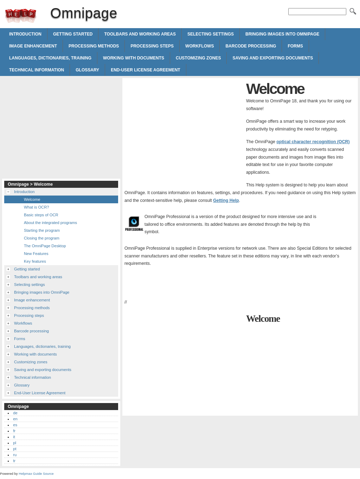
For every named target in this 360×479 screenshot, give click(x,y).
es (15, 425)
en (15, 419)
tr (14, 461)
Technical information (36, 70)
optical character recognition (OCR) (312, 141)
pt (14, 449)
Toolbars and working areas (140, 34)
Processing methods (94, 46)
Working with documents (133, 58)
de (15, 413)
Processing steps (152, 46)
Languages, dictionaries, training (50, 58)
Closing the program (41, 238)
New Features (36, 253)
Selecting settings (210, 34)
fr (14, 431)
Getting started (72, 34)
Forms (295, 46)
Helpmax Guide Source (36, 473)
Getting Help (226, 200)
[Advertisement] (183, 129)
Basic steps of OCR (41, 215)
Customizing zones (198, 58)
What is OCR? (36, 207)
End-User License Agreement (145, 70)
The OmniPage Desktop (45, 246)
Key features (35, 261)
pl (14, 443)
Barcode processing (250, 46)
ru (15, 455)
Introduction (25, 34)
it (14, 437)
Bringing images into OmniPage (282, 34)
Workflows (199, 46)
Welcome (32, 199)
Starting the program (42, 230)
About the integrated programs (50, 223)
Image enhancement (33, 46)
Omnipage (20, 16)
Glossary (87, 70)
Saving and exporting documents (272, 58)
